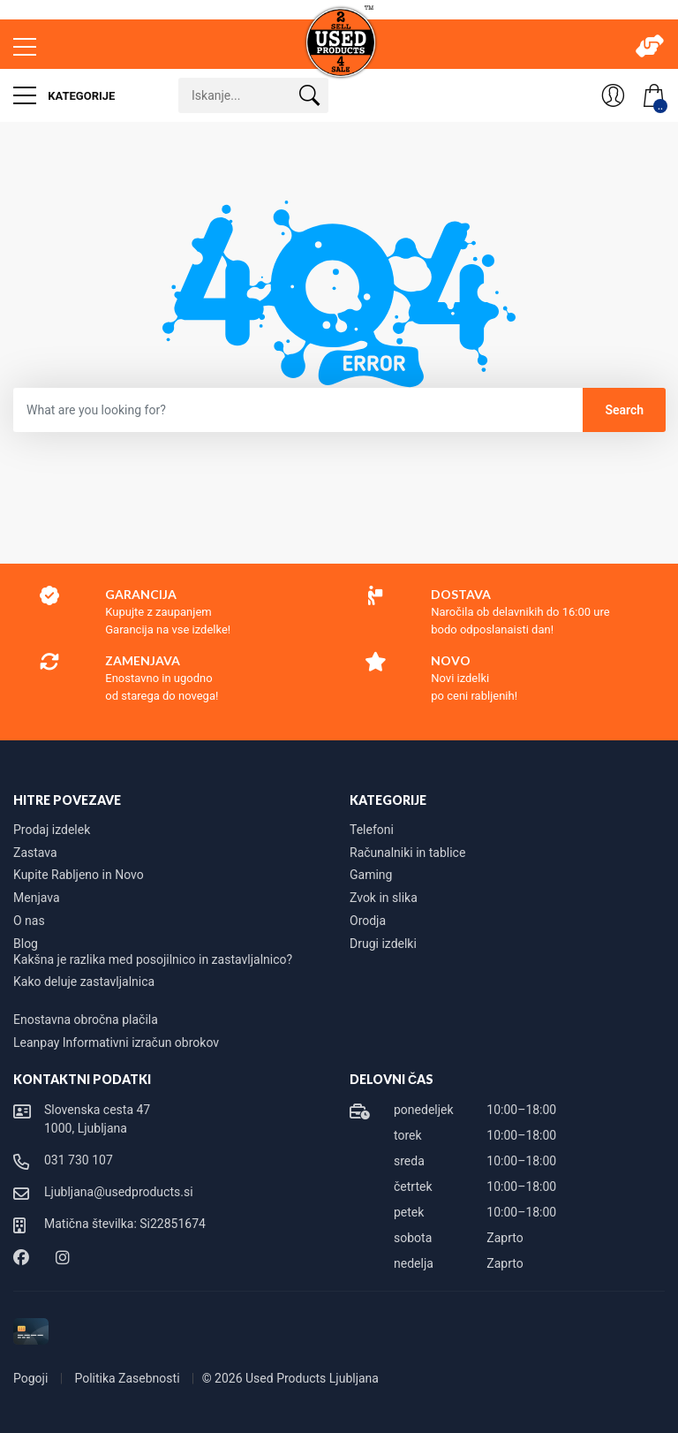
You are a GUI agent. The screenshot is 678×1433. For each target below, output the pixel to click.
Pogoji (32, 1378)
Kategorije (64, 95)
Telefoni (372, 830)
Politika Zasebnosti (128, 1378)
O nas (29, 921)
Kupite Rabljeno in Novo (78, 875)
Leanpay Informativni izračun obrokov (116, 1042)
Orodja (368, 921)
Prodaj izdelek (51, 830)
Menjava (36, 898)
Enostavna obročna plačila (85, 1019)
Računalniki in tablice (407, 852)
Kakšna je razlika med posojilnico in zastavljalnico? (152, 959)
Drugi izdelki (383, 943)
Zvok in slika (384, 898)
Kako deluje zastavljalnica (83, 981)
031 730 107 (78, 1160)
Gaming (371, 875)
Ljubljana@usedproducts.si (118, 1192)
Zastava (35, 852)
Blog (25, 943)
